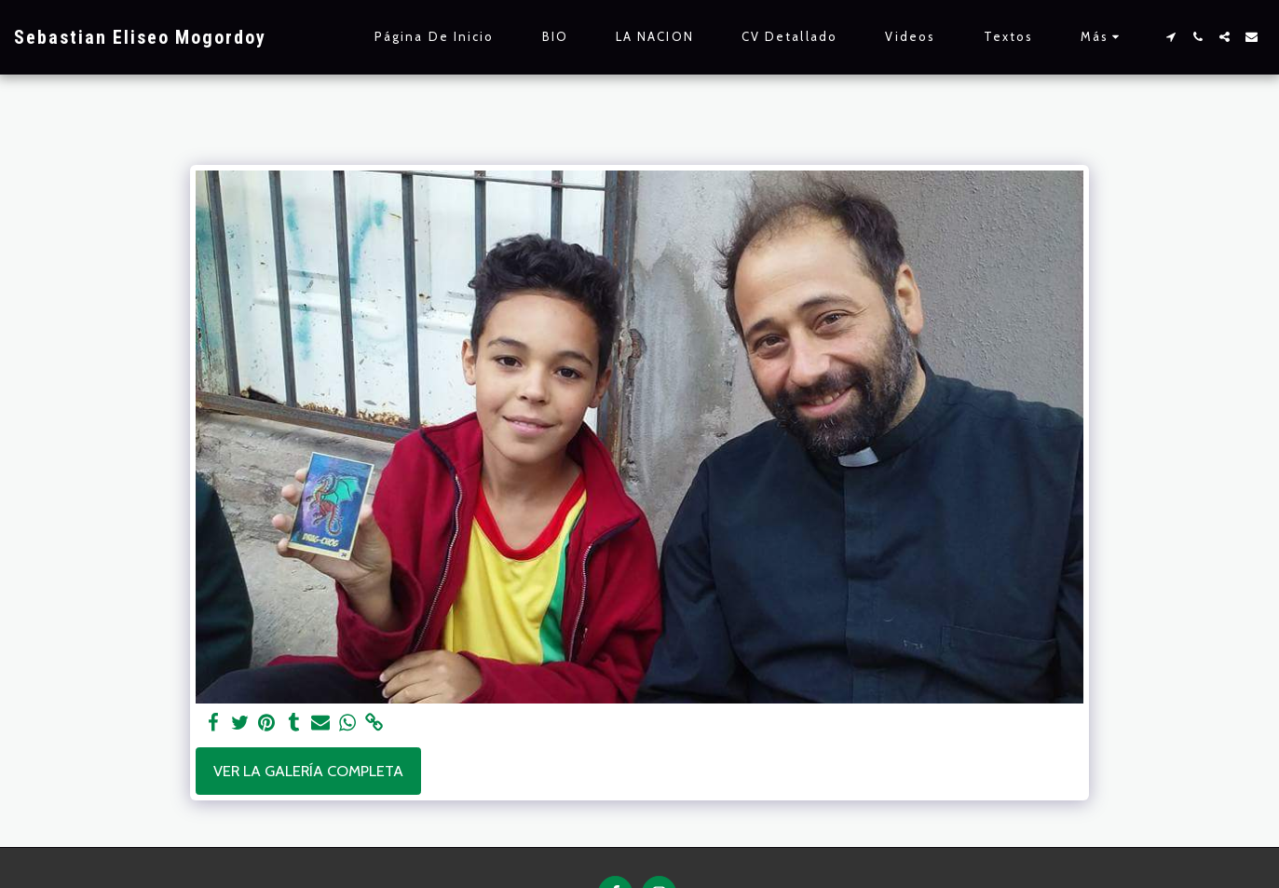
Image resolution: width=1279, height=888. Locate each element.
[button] (1170, 37)
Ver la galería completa (308, 770)
